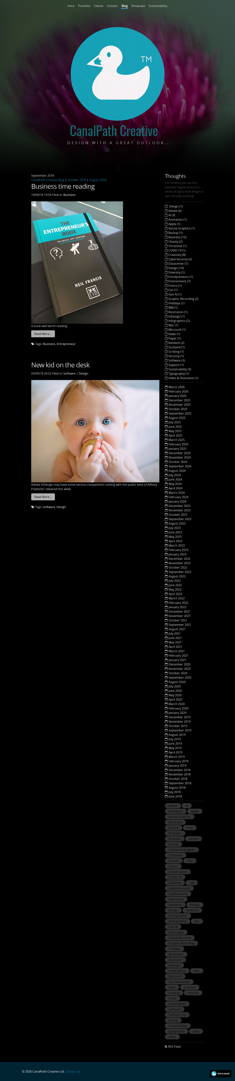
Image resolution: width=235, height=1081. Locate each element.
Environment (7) (179, 281)
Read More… (43, 334)
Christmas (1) (177, 246)
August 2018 (97, 180)
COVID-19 (175, 877)
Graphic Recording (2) (183, 299)
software (49, 507)
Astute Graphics (180, 817)
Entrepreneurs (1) (180, 277)
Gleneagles (176, 932)
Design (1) (175, 206)
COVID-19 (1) (177, 250)
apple (195, 811)
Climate (174, 861)
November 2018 (180, 774)
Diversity (192, 910)
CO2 (190, 861)
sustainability (178, 1026)
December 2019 (179, 717)
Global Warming (180, 938)
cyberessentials (179, 888)
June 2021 (175, 638)
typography (177, 1031)
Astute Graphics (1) (181, 228)
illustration (176, 954)
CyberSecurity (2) (180, 259)
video (172, 1037)
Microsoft (175, 976)
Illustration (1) (178, 312)
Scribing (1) (176, 352)
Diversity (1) (176, 272)
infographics (177, 971)
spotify (173, 1020)
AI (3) (171, 215)
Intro (71, 6)
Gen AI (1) (175, 294)
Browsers (175, 833)
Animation (176, 811)
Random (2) (176, 343)
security (193, 993)
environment (178, 921)
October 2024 (178, 462)
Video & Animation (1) (183, 378)
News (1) (174, 334)
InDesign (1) (176, 316)
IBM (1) (173, 308)
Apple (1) (174, 224)
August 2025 (177, 418)
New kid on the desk (60, 364)
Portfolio (84, 6)
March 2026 (177, 387)
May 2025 (175, 431)
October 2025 (178, 409)
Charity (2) (175, 242)
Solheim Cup (177, 1015)
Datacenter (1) (178, 264)
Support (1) (176, 365)
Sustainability (158, 6)
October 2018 (76, 180)
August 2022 (177, 576)
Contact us (72, 1071)
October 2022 (178, 567)
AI (186, 806)
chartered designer (182, 850)
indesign (174, 965)
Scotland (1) (176, 347)
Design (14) (176, 268)
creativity (175, 883)
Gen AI (173, 927)
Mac (197, 971)
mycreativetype (179, 982)
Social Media (177, 1004)
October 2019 (178, 726)
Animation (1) (177, 220)
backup (174, 828)
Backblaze (175, 822)
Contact (112, 6)
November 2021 (180, 616)
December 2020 (179, 664)
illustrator (175, 960)
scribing (174, 993)
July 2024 (175, 475)
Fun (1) (173, 290)
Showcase (138, 6)
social (172, 998)
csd (191, 883)
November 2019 (180, 722)
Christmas (176, 855)
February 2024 (178, 497)
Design (83, 373)
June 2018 (175, 796)
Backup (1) (175, 233)
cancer (193, 839)
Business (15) (177, 237)
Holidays (174, 949)
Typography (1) (178, 374)
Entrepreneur (66, 344)
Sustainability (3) (179, 369)
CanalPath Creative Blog (48, 180)
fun (197, 921)
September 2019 (180, 730)
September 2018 (180, 783)
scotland (190, 987)
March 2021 (177, 651)
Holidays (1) (176, 303)
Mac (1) (173, 325)
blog (190, 828)
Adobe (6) (175, 211)
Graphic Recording (181, 943)
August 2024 (177, 471)
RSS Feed (174, 1047)
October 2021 (178, 620)
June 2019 (175, 744)
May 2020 (175, 695)
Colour (173, 866)
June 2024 (175, 479)
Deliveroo (175, 905)
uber (196, 1031)
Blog (125, 6)
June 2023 (175, 532)
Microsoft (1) (177, 330)
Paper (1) (174, 338)
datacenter (176, 899)
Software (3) (176, 360)
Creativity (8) (177, 255)
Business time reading (63, 186)
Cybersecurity (178, 894)
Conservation (178, 872)
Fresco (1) (175, 286)
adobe (173, 806)
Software (69, 373)
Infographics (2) (179, 321)
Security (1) (176, 356)
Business (69, 195)
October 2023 (178, 515)
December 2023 (179, 506)
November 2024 (180, 457)
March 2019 (177, 757)
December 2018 (179, 770)
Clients (98, 6)
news (172, 987)
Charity (173, 844)
